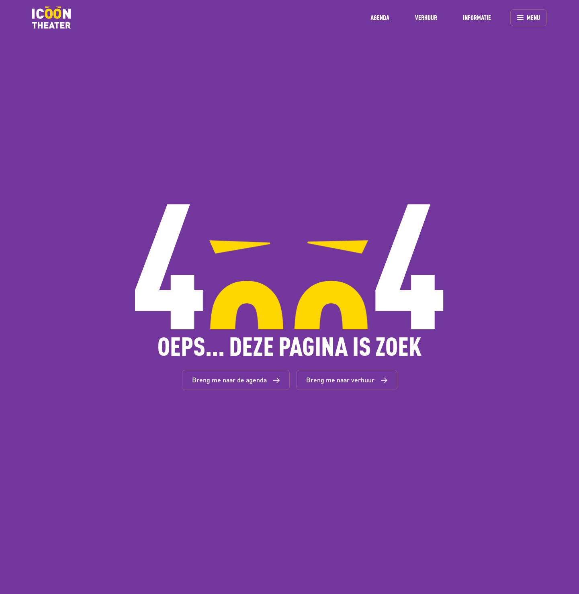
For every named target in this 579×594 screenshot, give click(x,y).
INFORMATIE (477, 17)
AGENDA (379, 17)
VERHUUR (426, 17)
